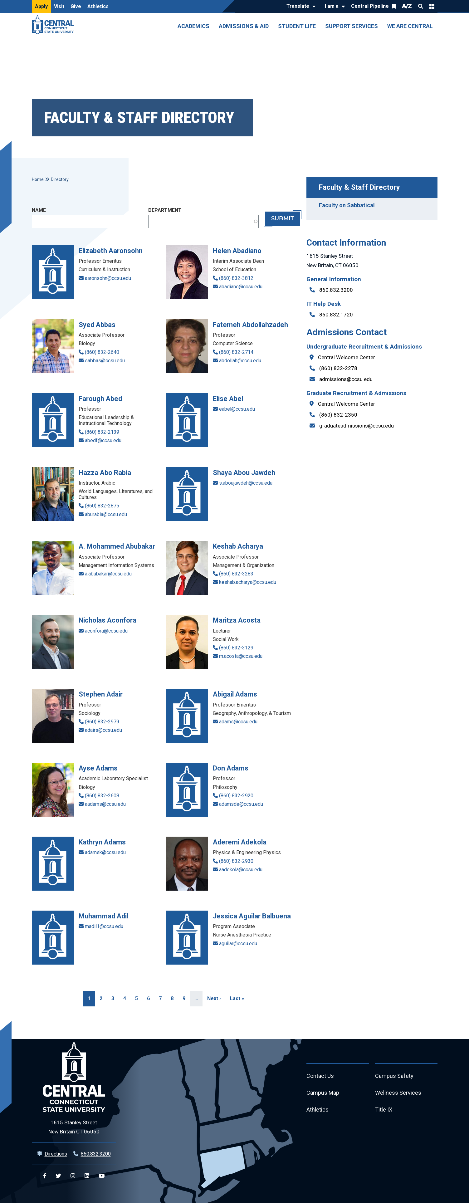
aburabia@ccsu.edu (106, 514)
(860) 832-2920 (236, 796)
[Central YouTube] (102, 1176)
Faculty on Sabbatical (347, 205)
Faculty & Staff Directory (359, 187)
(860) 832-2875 (102, 506)
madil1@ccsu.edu (104, 926)
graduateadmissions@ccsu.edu (356, 426)
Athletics (98, 6)
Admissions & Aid (244, 26)
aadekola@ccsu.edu (240, 870)
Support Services (351, 26)
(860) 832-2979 (102, 722)
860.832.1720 (336, 314)
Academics (193, 26)
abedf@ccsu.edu (103, 440)
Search (420, 6)
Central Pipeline (370, 6)
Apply (41, 6)
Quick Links (431, 6)
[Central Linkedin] (87, 1176)
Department (165, 210)
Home (38, 179)
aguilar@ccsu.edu (238, 943)
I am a (332, 6)
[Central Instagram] (73, 1176)
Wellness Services (398, 1093)
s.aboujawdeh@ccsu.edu (245, 483)
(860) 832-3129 (236, 648)
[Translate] (299, 6)
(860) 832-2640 (102, 352)
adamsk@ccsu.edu (105, 852)
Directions (56, 1154)
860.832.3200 (336, 290)
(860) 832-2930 (236, 861)
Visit (59, 6)
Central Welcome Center (346, 357)
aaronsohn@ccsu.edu (108, 278)
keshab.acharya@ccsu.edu (247, 582)
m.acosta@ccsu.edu (240, 656)
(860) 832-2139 (102, 432)
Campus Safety (394, 1076)
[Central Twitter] (58, 1176)
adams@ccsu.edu (238, 722)
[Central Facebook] (44, 1176)
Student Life (297, 26)
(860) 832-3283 (236, 574)
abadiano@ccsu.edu (240, 287)
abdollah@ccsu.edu (240, 361)
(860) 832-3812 (236, 278)
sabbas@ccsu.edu (105, 361)
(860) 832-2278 (338, 368)
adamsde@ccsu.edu (241, 804)
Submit (282, 219)
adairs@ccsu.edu (103, 730)
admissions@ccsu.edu (346, 379)
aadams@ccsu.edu (105, 804)
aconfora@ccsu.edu (106, 631)
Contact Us (320, 1076)
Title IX (383, 1110)
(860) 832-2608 (102, 796)
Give (76, 6)
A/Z (407, 6)
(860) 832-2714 (236, 352)
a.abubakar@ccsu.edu (108, 574)
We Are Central (410, 26)
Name (39, 210)
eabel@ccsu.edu (237, 409)
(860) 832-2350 (338, 415)
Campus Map (322, 1093)
